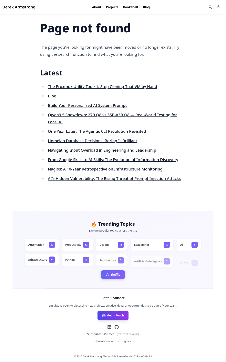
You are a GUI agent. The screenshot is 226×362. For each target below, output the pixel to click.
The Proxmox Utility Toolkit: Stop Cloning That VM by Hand (102, 86)
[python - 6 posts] (77, 261)
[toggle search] (210, 7)
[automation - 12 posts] (42, 245)
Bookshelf (130, 7)
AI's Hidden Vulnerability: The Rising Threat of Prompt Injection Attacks (114, 178)
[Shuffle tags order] (113, 274)
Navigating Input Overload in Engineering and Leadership (102, 150)
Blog (146, 7)
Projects (112, 7)
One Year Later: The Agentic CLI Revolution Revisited (97, 131)
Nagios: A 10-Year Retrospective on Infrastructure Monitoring (105, 169)
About (96, 7)
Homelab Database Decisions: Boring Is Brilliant (92, 140)
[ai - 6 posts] (189, 245)
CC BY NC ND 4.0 (143, 356)
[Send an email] (113, 315)
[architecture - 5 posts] (112, 263)
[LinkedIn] (109, 327)
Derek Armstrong (18, 7)
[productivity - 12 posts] (77, 245)
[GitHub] (117, 327)
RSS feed (109, 334)
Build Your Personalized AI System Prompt (87, 105)
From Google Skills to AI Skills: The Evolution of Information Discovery (113, 159)
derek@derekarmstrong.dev (113, 341)
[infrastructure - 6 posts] (42, 260)
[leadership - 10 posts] (152, 245)
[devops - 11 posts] (112, 245)
